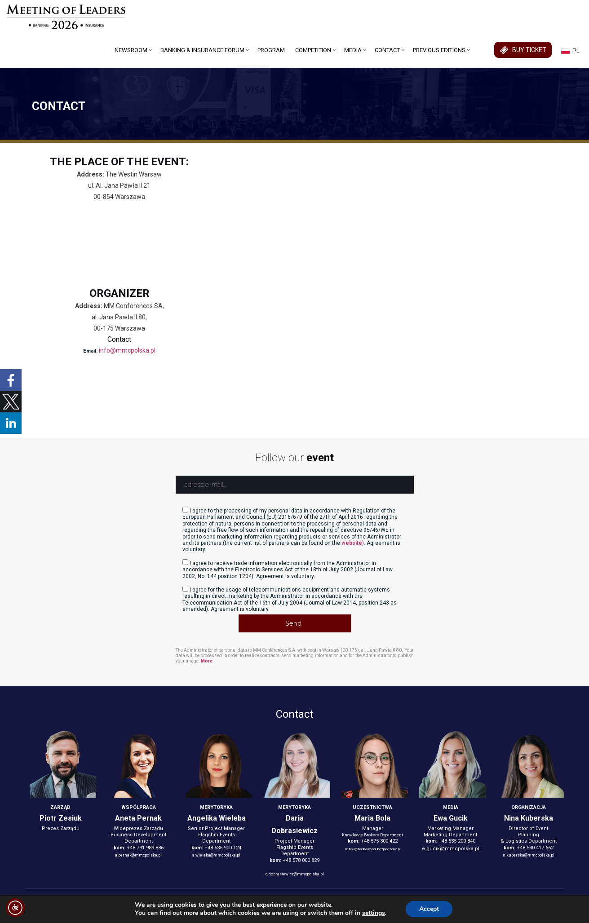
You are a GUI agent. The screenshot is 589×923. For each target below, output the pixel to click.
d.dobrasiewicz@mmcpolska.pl (295, 874)
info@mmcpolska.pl (127, 350)
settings (373, 913)
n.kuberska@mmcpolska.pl (528, 855)
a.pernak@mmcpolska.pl (138, 855)
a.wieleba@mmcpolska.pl (216, 855)
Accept (429, 909)
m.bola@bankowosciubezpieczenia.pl (372, 849)
